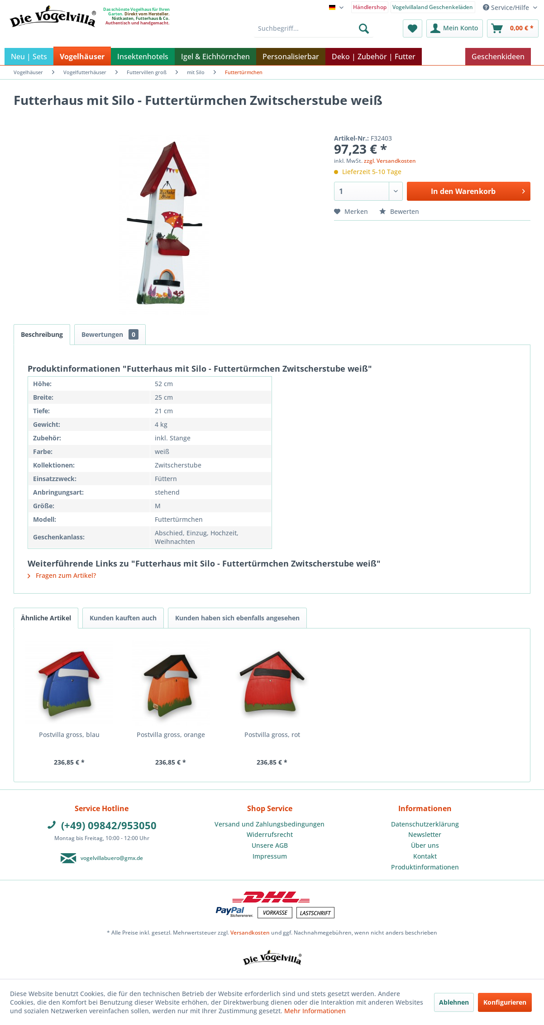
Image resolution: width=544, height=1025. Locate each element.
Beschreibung (42, 334)
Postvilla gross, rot (272, 734)
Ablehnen (454, 1002)
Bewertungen (109, 334)
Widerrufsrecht (270, 834)
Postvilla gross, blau (69, 734)
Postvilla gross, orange (171, 734)
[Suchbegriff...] (313, 28)
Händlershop (370, 7)
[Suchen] (363, 28)
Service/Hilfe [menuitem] (507, 7)
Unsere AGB (270, 845)
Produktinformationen (425, 867)
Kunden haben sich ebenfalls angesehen (237, 618)
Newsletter (424, 834)
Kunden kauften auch (123, 618)
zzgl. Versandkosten (390, 161)
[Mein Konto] (454, 28)
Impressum (270, 856)
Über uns (425, 845)
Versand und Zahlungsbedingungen (269, 824)
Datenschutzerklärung (425, 824)
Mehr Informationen (315, 1010)
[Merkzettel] (412, 28)
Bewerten (399, 211)
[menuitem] (370, 6)
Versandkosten (250, 932)
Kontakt (425, 856)
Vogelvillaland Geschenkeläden (432, 7)
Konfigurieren (504, 1002)
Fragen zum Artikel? (62, 575)
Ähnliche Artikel (46, 618)
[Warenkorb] (513, 28)
